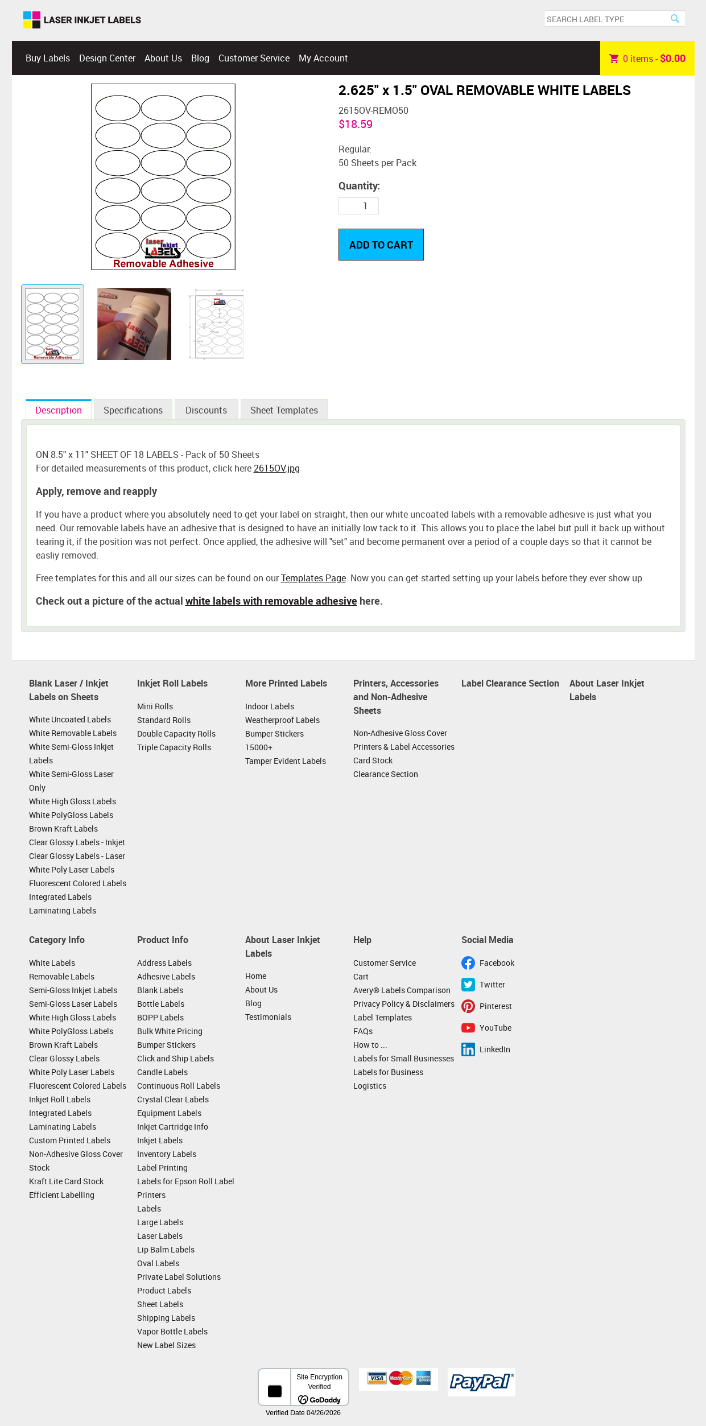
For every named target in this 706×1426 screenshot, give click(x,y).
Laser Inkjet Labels (82, 20)
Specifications (133, 410)
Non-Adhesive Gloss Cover (400, 733)
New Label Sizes (166, 1345)
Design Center (107, 58)
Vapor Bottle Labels (172, 1331)
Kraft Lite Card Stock (66, 1181)
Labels (149, 1208)
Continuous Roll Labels (178, 1085)
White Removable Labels (73, 733)
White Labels (52, 962)
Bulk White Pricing (170, 1031)
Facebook (497, 962)
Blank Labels (160, 990)
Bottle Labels (160, 1003)
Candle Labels (162, 1072)
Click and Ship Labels (175, 1058)
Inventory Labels (166, 1153)
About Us (163, 58)
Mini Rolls (155, 706)
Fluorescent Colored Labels (77, 883)
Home (255, 975)
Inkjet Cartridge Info (172, 1126)
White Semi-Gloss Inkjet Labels (71, 753)
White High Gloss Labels (72, 801)
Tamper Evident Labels (285, 760)
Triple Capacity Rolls (174, 747)
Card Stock (373, 760)
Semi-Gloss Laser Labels (73, 1003)
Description (58, 410)
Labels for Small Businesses (403, 1058)
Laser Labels (160, 1235)
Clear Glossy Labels (64, 1058)
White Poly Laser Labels (71, 869)
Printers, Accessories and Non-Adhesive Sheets (396, 696)
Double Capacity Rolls (176, 733)
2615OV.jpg (277, 468)
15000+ (259, 747)
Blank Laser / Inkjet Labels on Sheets (69, 690)
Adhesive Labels (166, 976)
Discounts (206, 410)
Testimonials (268, 1016)
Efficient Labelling (61, 1194)
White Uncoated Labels (70, 719)
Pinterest (496, 1006)
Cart (361, 976)
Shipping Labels (166, 1317)
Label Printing (162, 1167)
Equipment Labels (169, 1112)
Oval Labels (158, 1263)
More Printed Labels (286, 683)
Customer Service (254, 58)
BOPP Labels (160, 1017)
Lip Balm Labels (166, 1249)
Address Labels (164, 962)
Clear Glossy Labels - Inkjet (77, 842)
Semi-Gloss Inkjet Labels (73, 990)
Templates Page (313, 578)
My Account (323, 58)
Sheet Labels (160, 1304)
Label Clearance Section (510, 683)
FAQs (363, 1031)
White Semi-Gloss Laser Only (71, 780)
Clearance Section (385, 773)
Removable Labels (61, 976)
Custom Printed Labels (69, 1140)
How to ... (370, 1044)
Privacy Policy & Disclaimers (404, 1003)
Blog (200, 58)
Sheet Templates (284, 410)
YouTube (495, 1027)
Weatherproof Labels (282, 719)
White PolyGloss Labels (71, 814)
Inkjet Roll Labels (172, 683)
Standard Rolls (164, 719)
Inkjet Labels (160, 1140)
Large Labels (160, 1222)
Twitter (492, 984)
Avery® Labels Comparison (402, 990)
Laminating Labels (62, 910)
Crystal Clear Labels (173, 1099)
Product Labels (164, 1290)
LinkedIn (495, 1049)
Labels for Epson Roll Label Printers (185, 1188)
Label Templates (382, 1017)
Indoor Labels (269, 706)
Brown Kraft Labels (63, 828)
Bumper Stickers (274, 733)
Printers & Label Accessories (404, 746)
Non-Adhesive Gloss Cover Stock (76, 1160)
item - (647, 58)
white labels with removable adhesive (271, 600)
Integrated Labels (60, 896)
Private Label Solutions (179, 1276)
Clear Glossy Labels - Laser (77, 855)
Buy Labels (48, 58)
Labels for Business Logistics (388, 1079)
